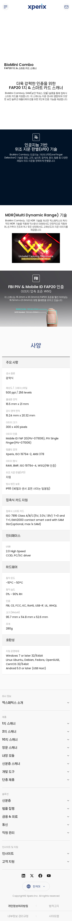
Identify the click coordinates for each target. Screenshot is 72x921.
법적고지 (54, 906)
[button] (36, 703)
